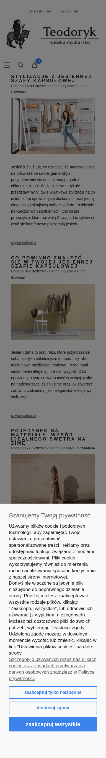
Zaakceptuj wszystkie (53, 724)
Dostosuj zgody (53, 707)
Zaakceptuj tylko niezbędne (52, 692)
